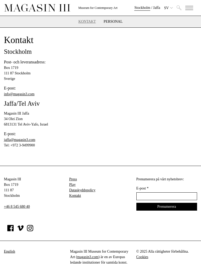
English (9, 251)
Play (72, 185)
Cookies (142, 257)
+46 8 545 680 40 (17, 207)
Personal (113, 21)
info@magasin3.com (19, 94)
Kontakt (87, 21)
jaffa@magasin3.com (19, 140)
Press (73, 179)
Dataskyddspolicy (82, 190)
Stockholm (142, 8)
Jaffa (156, 8)
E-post (142, 188)
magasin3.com (87, 257)
